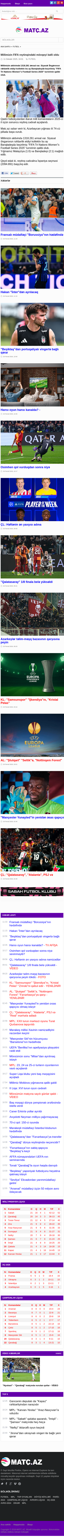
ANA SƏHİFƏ (5, 47)
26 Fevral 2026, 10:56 (10, 356)
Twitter (51, 2)
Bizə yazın (28, 4)
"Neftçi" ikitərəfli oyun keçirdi (26, 1427)
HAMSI (58, 1353)
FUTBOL (16, 47)
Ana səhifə (6, 1525)
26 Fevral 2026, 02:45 (10, 821)
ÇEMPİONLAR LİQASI (17, 1500)
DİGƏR (17, 1503)
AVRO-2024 (6, 1503)
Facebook (55, 2)
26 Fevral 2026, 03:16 (10, 707)
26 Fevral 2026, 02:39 (10, 879)
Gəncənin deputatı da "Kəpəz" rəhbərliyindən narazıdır (28, 1403)
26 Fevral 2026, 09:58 (10, 528)
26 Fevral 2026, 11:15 (10, 296)
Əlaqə (17, 4)
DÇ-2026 (51, 1500)
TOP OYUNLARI (25, 1497)
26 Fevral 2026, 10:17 (10, 471)
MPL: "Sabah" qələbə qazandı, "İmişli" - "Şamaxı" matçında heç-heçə (33, 1420)
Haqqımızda (6, 4)
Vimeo (15, 1483)
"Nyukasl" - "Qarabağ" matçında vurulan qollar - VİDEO (30, 1385)
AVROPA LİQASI (37, 1500)
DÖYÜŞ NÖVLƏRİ (42, 1497)
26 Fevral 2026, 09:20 (10, 646)
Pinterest (61, 2)
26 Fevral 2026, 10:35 (10, 414)
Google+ (58, 2)
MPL (13, 1497)
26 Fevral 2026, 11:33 (10, 239)
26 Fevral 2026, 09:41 (10, 586)
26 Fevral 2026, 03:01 (10, 764)
